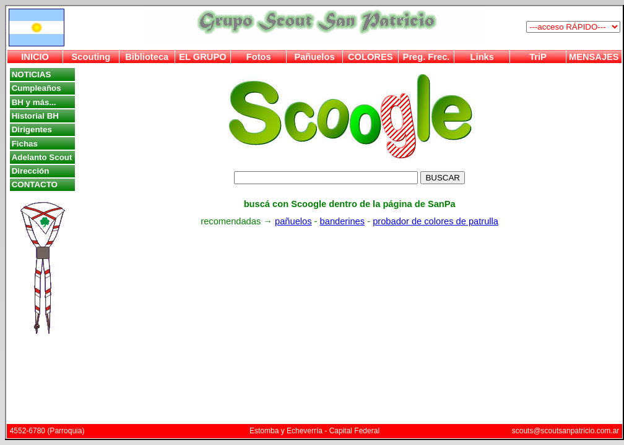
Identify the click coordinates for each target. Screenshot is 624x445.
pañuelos (293, 221)
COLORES (370, 57)
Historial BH (35, 116)
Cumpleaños (36, 88)
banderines (342, 221)
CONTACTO (35, 184)
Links (482, 57)
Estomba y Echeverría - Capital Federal (314, 430)
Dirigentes (32, 129)
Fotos (258, 57)
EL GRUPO (202, 57)
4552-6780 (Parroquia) (47, 430)
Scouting (91, 57)
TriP (538, 57)
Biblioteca (146, 57)
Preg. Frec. (426, 57)
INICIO (35, 57)
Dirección (31, 171)
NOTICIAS (31, 74)
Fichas (25, 143)
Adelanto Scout (42, 157)
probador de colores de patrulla (435, 221)
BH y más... (34, 102)
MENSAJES (594, 57)
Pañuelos (314, 57)
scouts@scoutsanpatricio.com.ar (566, 430)
